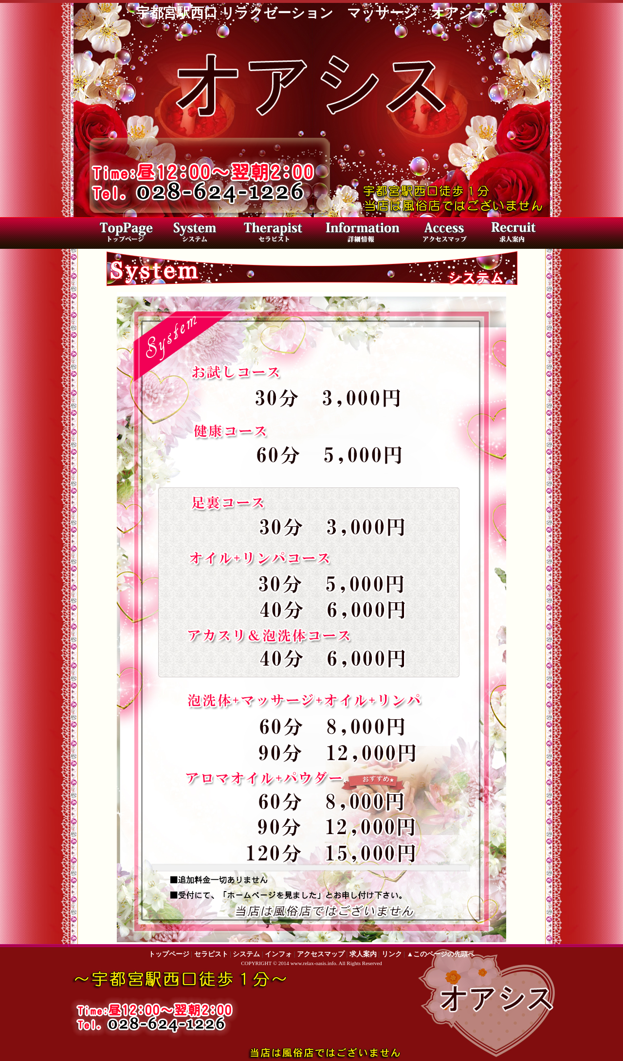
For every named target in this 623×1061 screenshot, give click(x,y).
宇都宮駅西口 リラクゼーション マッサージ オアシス (311, 12)
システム (246, 954)
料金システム (201, 234)
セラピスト (277, 234)
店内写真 (360, 234)
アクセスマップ (440, 234)
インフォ (278, 954)
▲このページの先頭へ (440, 954)
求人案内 (511, 234)
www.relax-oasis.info (313, 963)
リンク (392, 954)
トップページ (124, 234)
